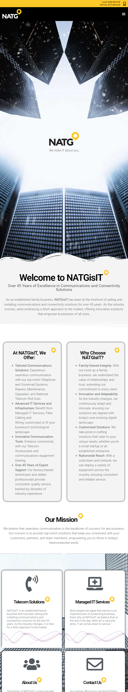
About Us (29, 682)
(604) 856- (112, 2)
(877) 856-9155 (114, 5)
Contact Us (92, 682)
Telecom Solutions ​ (29, 601)
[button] (123, 14)
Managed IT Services (92, 601)
